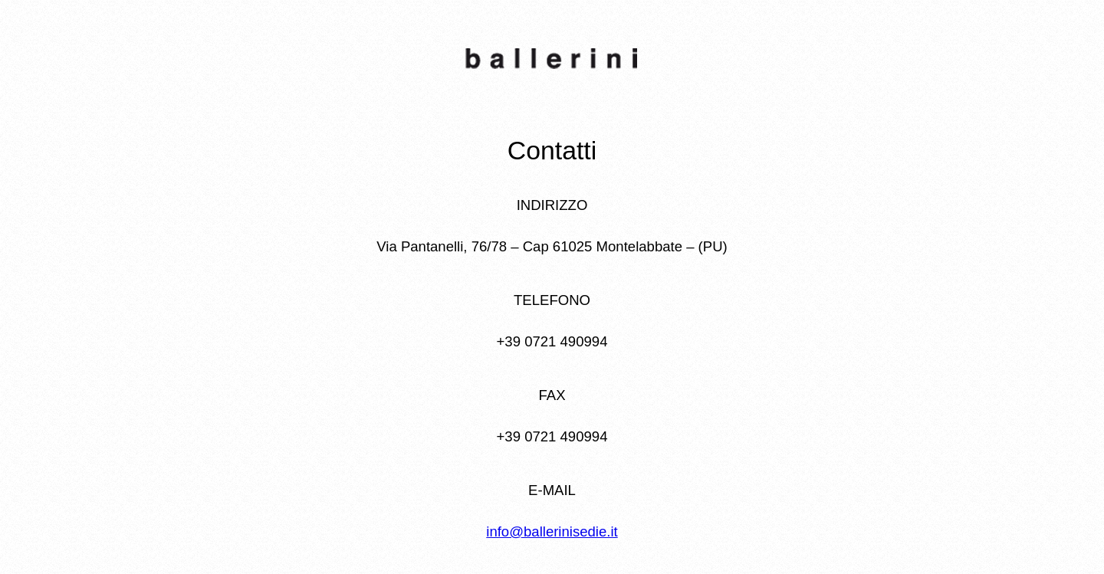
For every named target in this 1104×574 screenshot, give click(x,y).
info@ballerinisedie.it (551, 531)
